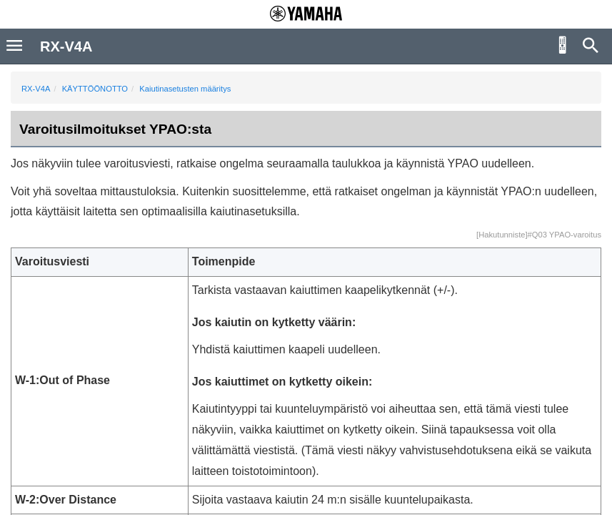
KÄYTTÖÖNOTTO (95, 88)
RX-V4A (35, 88)
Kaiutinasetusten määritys (185, 88)
